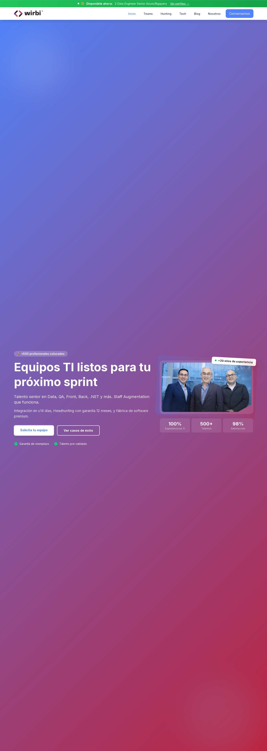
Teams (148, 13)
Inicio (132, 13)
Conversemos (239, 14)
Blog (197, 13)
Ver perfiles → (179, 4)
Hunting (166, 13)
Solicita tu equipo (34, 431)
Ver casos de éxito (78, 432)
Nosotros (214, 13)
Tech (182, 13)
